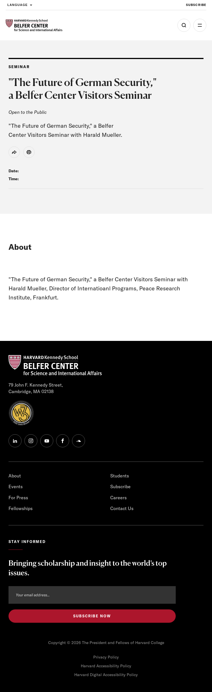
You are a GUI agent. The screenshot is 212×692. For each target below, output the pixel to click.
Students (119, 476)
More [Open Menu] (199, 25)
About (15, 476)
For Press (18, 497)
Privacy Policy (106, 657)
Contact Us (121, 508)
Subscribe (120, 486)
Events (16, 486)
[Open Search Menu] (183, 25)
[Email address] (92, 595)
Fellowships (21, 508)
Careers (118, 497)
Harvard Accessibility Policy (106, 665)
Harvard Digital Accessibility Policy (106, 674)
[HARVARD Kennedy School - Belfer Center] (34, 25)
